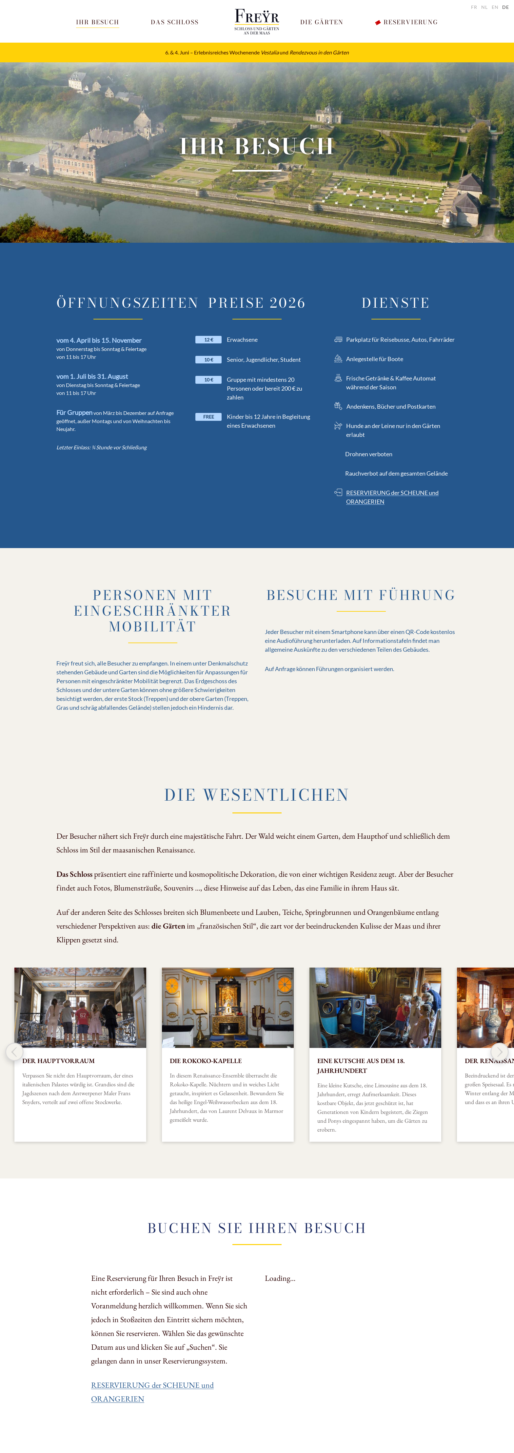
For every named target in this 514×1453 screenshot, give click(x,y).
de (505, 7)
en (495, 7)
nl (484, 7)
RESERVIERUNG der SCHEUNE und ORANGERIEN (392, 497)
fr (474, 7)
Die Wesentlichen (257, 795)
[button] (98, 22)
